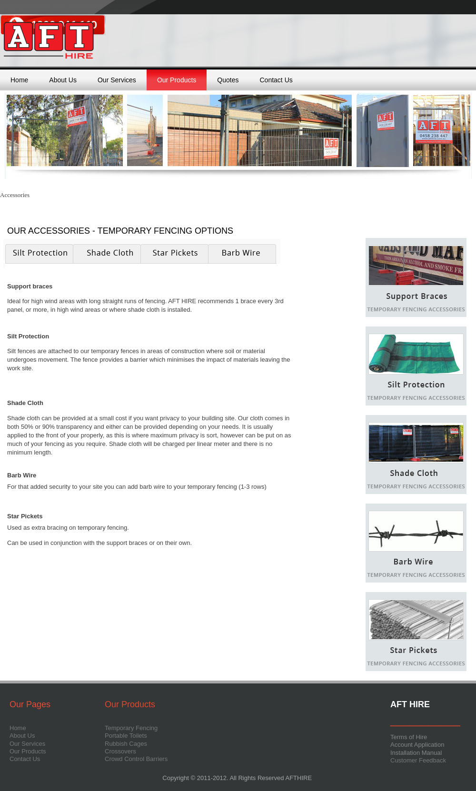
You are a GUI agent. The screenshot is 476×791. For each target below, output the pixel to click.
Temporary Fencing (131, 728)
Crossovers (120, 751)
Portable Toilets (126, 735)
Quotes (227, 80)
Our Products (176, 80)
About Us (63, 80)
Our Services (117, 80)
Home (19, 80)
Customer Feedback (418, 760)
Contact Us (276, 80)
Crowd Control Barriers (136, 758)
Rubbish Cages (126, 743)
